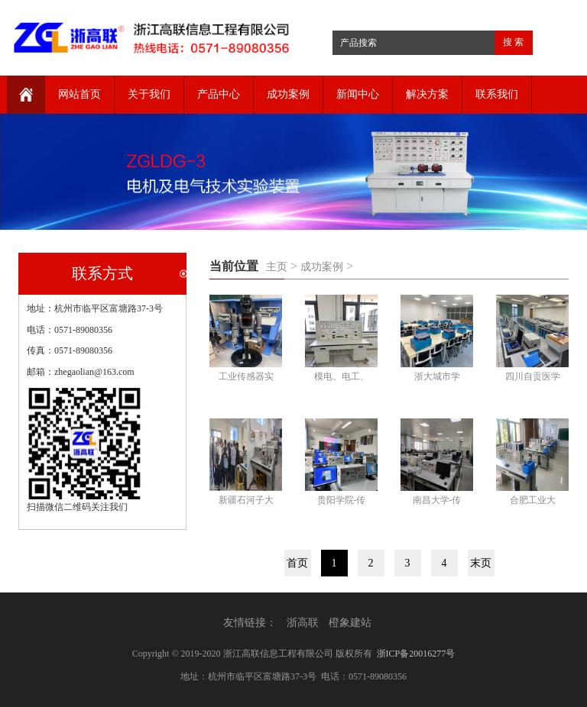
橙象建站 (350, 622)
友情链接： (250, 622)
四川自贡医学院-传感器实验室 (532, 378)
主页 (276, 267)
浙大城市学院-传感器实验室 (437, 378)
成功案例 (288, 94)
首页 (297, 563)
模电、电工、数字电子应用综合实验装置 (341, 378)
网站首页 (79, 94)
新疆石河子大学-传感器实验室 (246, 502)
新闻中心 (357, 94)
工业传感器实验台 (246, 378)
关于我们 (149, 94)
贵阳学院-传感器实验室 (341, 502)
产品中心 (218, 94)
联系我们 (496, 94)
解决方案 (427, 94)
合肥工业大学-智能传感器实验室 (532, 502)
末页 (480, 563)
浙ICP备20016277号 (416, 653)
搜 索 (513, 42)
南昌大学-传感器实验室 (437, 502)
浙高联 (303, 622)
